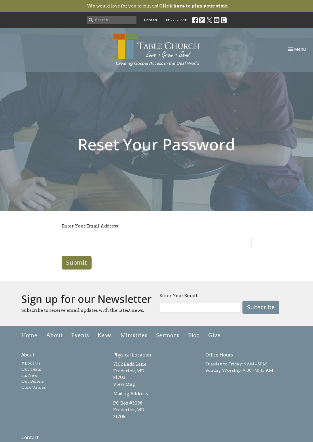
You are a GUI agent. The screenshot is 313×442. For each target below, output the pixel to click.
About (54, 335)
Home (29, 335)
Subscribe (261, 307)
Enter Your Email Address (90, 226)
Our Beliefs (32, 381)
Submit (76, 262)
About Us (31, 363)
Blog (194, 335)
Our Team (31, 369)
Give (214, 335)
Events (80, 335)
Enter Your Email (179, 295)
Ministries (133, 335)
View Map (124, 384)
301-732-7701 (176, 19)
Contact (151, 19)
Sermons (167, 335)
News (105, 335)
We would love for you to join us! (157, 6)
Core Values (33, 387)
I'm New (29, 375)
